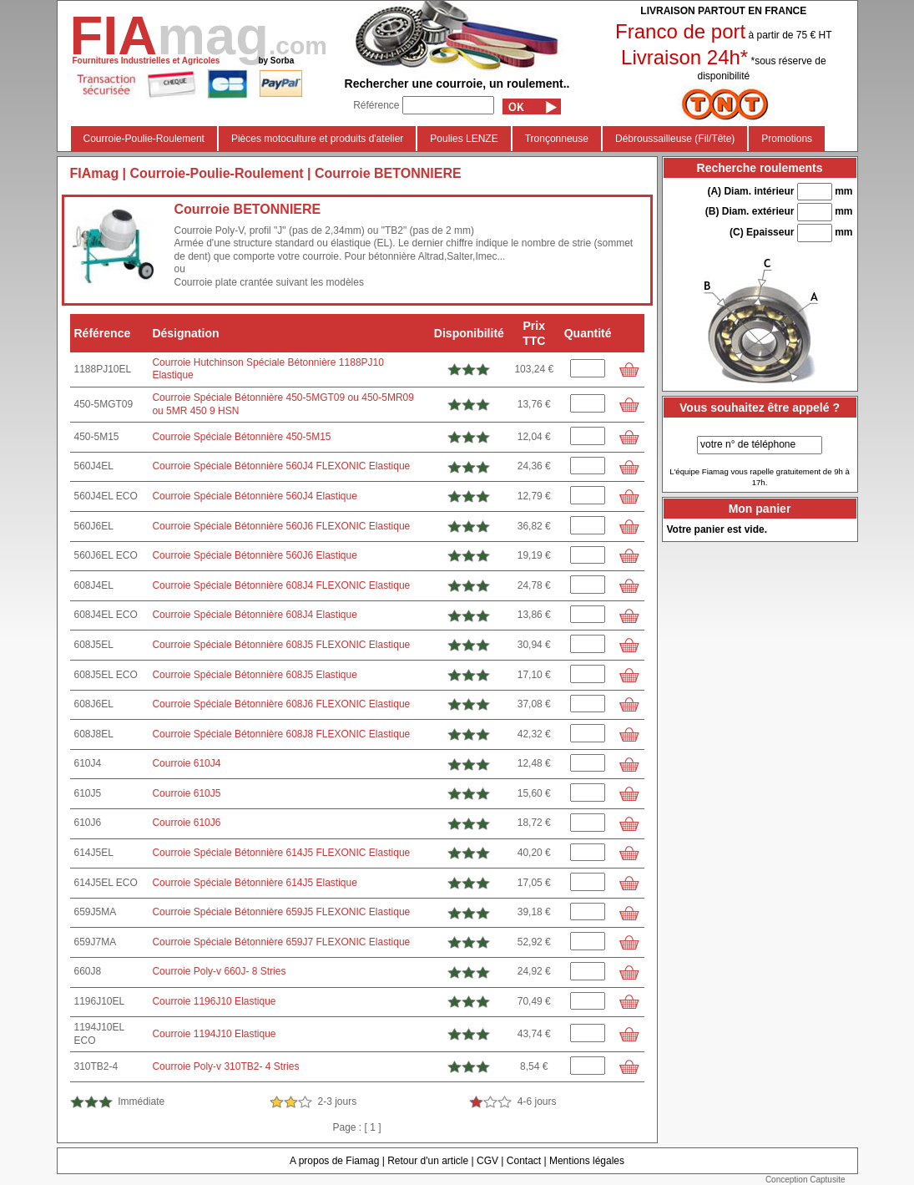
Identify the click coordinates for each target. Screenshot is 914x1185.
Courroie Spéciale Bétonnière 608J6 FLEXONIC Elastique (281, 704)
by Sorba (276, 60)
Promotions (786, 138)
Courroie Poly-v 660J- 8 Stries (218, 971)
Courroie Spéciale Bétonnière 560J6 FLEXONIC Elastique (281, 526)
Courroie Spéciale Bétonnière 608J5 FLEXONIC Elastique (281, 645)
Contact (524, 1161)
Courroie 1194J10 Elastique (213, 1034)
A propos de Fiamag (334, 1161)
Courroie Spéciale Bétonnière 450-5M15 (241, 437)
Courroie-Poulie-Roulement (144, 138)
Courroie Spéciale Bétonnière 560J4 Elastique (254, 496)
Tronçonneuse (556, 138)
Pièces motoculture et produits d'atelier (317, 138)
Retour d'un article (427, 1161)
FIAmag (94, 173)
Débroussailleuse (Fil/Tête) (675, 138)
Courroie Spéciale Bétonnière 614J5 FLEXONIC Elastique (281, 852)
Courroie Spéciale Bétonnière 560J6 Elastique (254, 555)
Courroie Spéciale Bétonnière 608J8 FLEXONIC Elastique (281, 734)
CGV (487, 1161)
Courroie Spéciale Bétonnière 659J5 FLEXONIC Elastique (281, 912)
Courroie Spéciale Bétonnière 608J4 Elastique (254, 614)
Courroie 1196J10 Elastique (213, 1001)
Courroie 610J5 (186, 793)
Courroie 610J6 (186, 822)
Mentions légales (586, 1161)
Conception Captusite (805, 1179)
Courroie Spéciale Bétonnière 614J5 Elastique (254, 883)
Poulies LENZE (463, 138)
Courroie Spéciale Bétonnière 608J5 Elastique (254, 675)
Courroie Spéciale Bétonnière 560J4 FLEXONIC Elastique (281, 466)
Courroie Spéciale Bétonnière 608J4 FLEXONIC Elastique (281, 585)
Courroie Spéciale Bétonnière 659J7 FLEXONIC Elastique (281, 942)
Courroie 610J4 (186, 763)
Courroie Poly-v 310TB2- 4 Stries (225, 1066)
